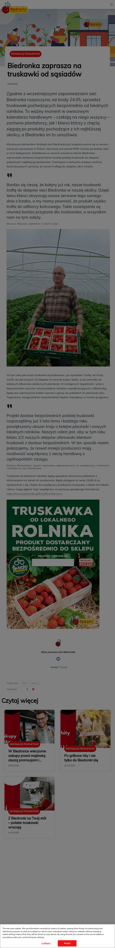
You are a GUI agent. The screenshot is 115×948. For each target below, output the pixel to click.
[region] (57, 936)
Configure (45, 943)
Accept (67, 943)
